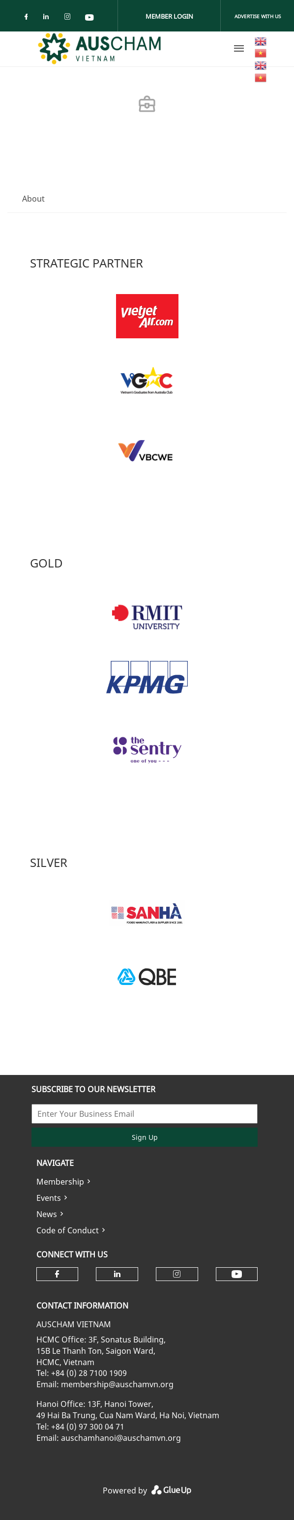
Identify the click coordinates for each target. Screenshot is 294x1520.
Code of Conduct (67, 1230)
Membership (60, 1181)
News (46, 1214)
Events (48, 1197)
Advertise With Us (258, 16)
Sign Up (145, 1137)
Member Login (169, 16)
